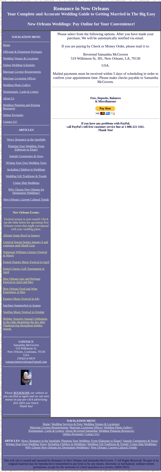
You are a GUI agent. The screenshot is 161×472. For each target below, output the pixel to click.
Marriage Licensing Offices (19, 78)
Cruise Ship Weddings (26, 182)
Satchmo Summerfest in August (22, 305)
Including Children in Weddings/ (67, 444)
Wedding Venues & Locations (20, 58)
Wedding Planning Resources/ (116, 430)
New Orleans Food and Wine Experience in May (20, 290)
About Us (8, 98)
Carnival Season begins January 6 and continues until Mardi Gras (25, 244)
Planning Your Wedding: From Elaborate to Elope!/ (91, 440)
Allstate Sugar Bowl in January (21, 235)
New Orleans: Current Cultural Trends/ (114, 447)
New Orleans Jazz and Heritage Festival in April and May (21, 280)
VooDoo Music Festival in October (24, 312)
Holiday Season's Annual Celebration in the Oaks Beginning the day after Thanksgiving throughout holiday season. (25, 323)
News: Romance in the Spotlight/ (40, 440)
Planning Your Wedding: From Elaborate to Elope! (26, 148)
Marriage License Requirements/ (49, 427)
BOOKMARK (22, 392)
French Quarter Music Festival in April (26, 262)
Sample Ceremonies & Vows (26, 156)
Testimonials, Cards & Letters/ (46, 430)
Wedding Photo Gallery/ (118, 427)
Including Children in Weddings (26, 169)
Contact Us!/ (92, 434)
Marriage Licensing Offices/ (86, 427)
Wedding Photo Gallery (17, 85)
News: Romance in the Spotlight (26, 139)
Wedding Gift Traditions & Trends (26, 176)
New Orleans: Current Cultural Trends (26, 199)
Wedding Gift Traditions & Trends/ (108, 444)
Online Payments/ (73, 434)
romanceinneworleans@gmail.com (26, 361)
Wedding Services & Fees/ (67, 424)
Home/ (47, 424)
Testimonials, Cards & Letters (21, 91)
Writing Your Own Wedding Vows (26, 162)
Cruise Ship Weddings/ (143, 444)
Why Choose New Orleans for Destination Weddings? (26, 191)
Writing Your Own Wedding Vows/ (26, 444)
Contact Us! (10, 121)
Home (6, 45)
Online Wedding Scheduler (19, 65)
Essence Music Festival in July (21, 298)
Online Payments (13, 115)
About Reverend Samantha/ (81, 430)
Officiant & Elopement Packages (22, 51)
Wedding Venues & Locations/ (102, 424)
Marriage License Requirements (22, 71)
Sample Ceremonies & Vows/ (140, 440)
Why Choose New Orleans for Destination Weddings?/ (57, 447)
